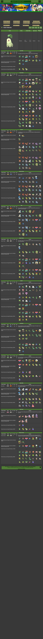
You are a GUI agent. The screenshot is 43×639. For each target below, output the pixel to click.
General (30, 27)
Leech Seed (3, 75)
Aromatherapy (3, 357)
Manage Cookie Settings (32, 466)
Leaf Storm (2, 326)
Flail (1, 208)
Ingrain (2, 283)
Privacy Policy (24, 466)
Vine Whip (2, 53)
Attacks (36, 27)
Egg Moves (41, 27)
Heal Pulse (2, 412)
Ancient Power (3, 174)
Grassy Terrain (3, 435)
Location (33, 27)
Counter (2, 132)
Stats (38, 27)
